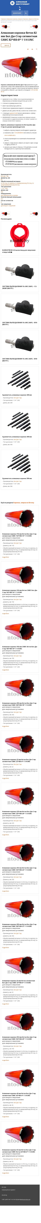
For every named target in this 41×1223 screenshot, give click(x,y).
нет (2, 199)
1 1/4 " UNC (4, 188)
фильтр (7, 45)
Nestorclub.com (26, 1199)
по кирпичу (11, 183)
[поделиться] (28, 49)
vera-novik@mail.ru (9, 135)
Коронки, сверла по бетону (31, 19)
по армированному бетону (23, 183)
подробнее (5, 557)
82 (1, 179)
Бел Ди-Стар (4, 176)
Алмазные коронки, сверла (14, 19)
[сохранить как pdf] (37, 49)
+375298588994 (18, 133)
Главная (3, 19)
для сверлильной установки (9, 195)
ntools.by (4, 1195)
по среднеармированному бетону (17, 184)
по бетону (4, 183)
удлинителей (14, 113)
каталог (17, 13)
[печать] (32, 49)
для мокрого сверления (8, 206)
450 (2, 192)
